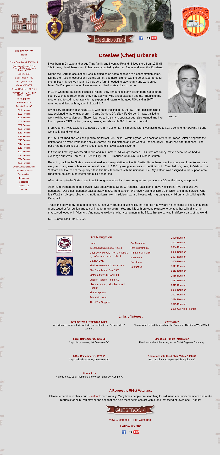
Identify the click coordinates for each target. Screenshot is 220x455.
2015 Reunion (24, 140)
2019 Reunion (24, 148)
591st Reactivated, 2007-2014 (24, 62)
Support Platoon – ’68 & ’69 (24, 89)
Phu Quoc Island (24, 81)
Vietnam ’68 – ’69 (24, 85)
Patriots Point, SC (24, 106)
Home (24, 55)
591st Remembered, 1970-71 (89, 356)
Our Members (24, 174)
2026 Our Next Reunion (24, 167)
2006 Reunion (24, 121)
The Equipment (24, 99)
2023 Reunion (24, 155)
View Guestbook (119, 419)
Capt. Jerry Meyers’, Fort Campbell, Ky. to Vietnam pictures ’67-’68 (24, 68)
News (24, 58)
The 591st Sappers (24, 170)
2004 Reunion (24, 117)
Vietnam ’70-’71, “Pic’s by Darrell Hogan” (24, 94)
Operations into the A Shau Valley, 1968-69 (172, 356)
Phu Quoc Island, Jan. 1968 (104, 270)
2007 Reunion (24, 125)
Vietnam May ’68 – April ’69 (104, 275)
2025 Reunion (24, 163)
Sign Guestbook (142, 419)
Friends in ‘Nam (24, 102)
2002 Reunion (24, 114)
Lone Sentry (172, 321)
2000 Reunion (24, 110)
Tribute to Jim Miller (140, 252)
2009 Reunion (24, 129)
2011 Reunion (24, 133)
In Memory (24, 178)
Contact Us (24, 185)
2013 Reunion (24, 136)
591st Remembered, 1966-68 (89, 339)
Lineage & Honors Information (172, 339)
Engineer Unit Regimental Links (89, 321)
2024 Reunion (24, 159)
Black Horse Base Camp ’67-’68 (107, 265)
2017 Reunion (24, 144)
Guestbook (24, 182)
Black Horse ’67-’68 (24, 78)
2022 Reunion (24, 151)
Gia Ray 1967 (24, 74)
